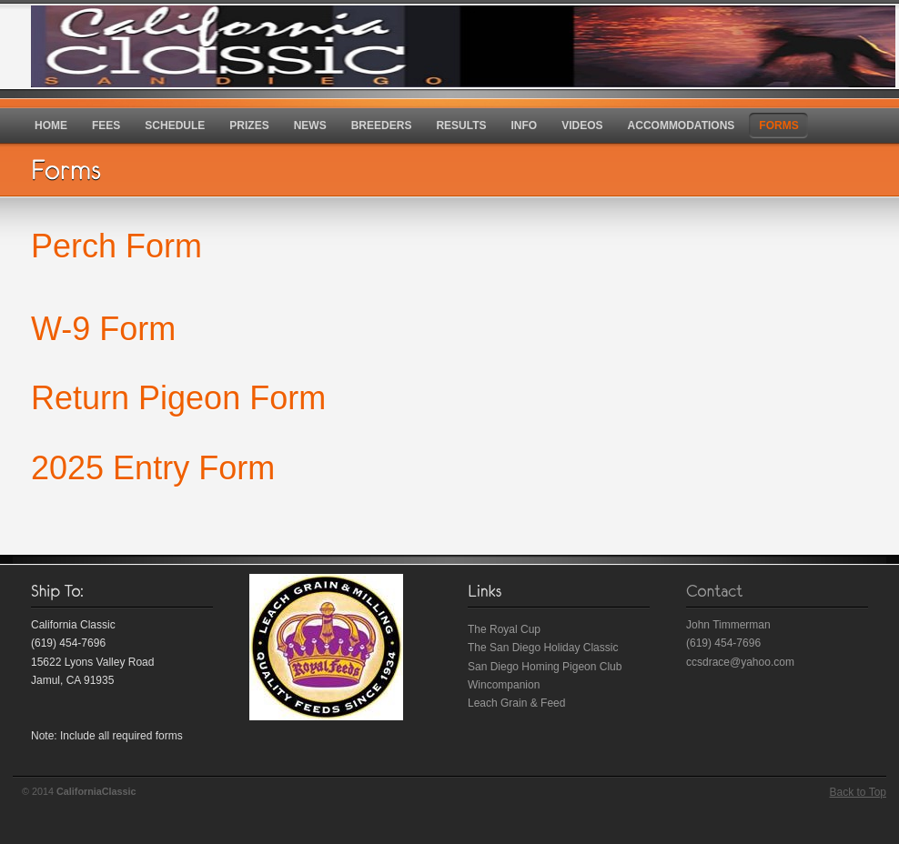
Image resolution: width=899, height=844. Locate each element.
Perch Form (116, 246)
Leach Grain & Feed (516, 703)
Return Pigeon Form (178, 398)
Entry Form (189, 468)
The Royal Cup (504, 629)
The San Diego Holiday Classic (543, 647)
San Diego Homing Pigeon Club (544, 666)
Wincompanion (504, 684)
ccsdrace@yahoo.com (740, 662)
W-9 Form (103, 328)
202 (58, 468)
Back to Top (858, 792)
